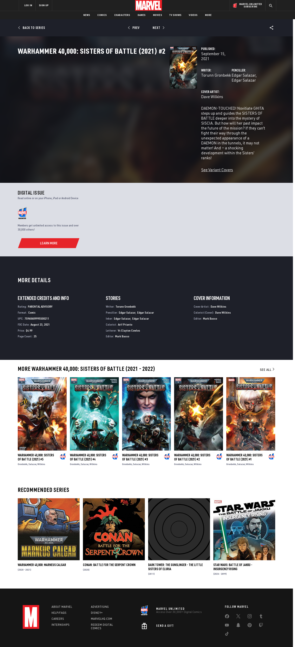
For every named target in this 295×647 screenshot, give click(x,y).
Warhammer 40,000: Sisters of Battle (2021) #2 (192, 442)
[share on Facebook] (227, 602)
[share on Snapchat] (238, 611)
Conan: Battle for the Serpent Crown (109, 550)
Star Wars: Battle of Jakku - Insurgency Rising (232, 552)
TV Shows (175, 15)
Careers (58, 603)
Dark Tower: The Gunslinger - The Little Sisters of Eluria (175, 552)
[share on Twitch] (261, 611)
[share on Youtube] (227, 611)
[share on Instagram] (250, 602)
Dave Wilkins (106, 104)
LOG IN (28, 5)
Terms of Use (50, 637)
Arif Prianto (125, 309)
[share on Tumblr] (261, 602)
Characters (122, 15)
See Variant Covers (111, 143)
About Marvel (62, 591)
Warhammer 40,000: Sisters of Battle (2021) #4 (88, 442)
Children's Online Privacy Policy (161, 637)
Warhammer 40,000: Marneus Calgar (42, 550)
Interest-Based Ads (218, 637)
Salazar (32, 449)
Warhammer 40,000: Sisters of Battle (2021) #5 (36, 442)
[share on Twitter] (238, 602)
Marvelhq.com (101, 603)
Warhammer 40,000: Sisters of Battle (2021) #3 (140, 442)
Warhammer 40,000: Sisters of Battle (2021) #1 (244, 442)
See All (267, 355)
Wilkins (41, 449)
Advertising (100, 591)
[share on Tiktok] (227, 620)
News (86, 15)
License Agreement (193, 637)
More (208, 15)
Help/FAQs (59, 597)
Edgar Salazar (190, 88)
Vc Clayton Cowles (129, 315)
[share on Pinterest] (250, 611)
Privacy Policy (69, 637)
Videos (193, 15)
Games (142, 15)
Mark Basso (122, 321)
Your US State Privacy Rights (96, 637)
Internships (61, 609)
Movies (157, 15)
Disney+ (97, 597)
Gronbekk (22, 449)
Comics (102, 15)
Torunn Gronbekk (110, 88)
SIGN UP (43, 5)
